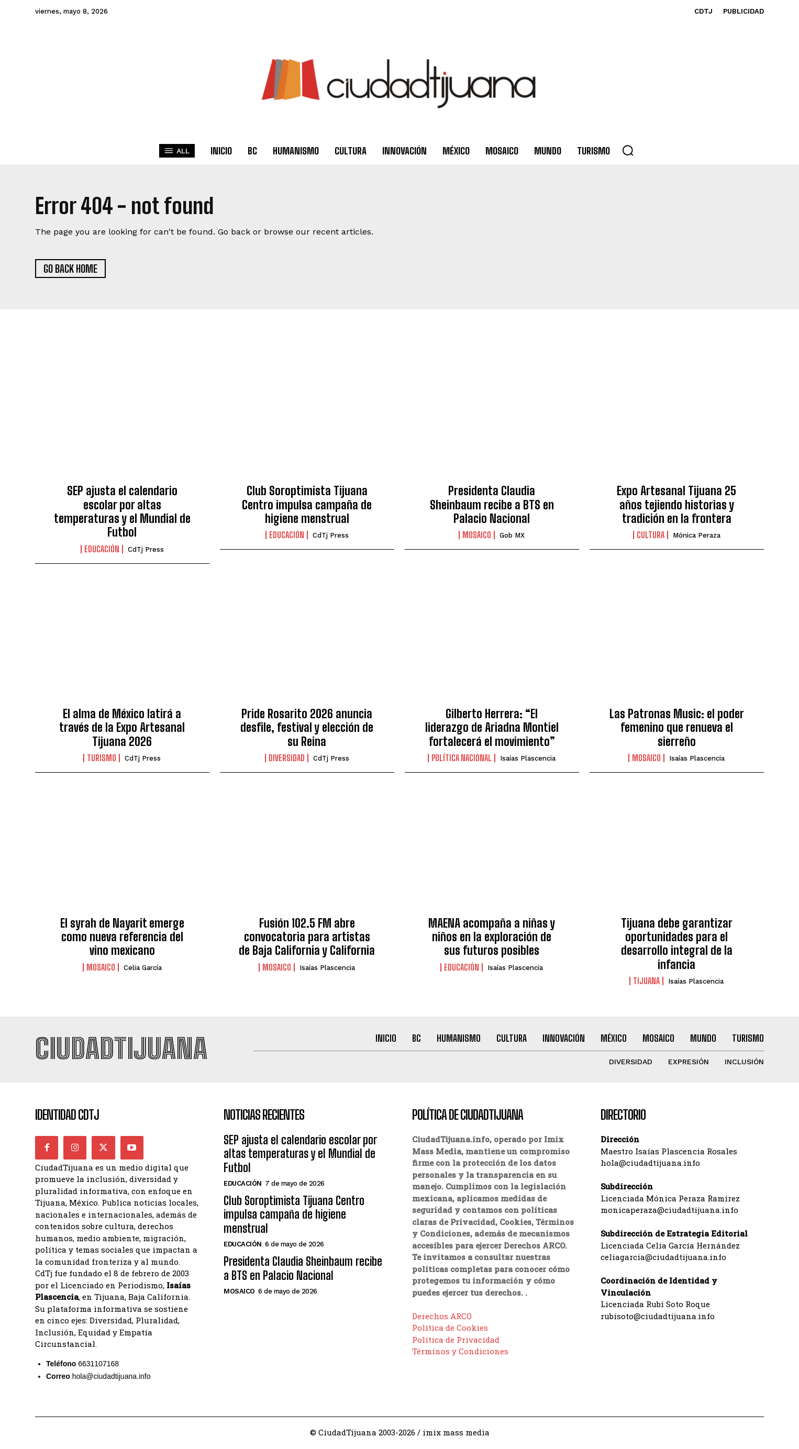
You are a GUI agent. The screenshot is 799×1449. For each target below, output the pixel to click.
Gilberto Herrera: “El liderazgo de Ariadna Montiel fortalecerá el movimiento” (492, 728)
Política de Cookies (450, 1328)
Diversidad (287, 759)
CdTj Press (146, 550)
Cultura (650, 536)
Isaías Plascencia (528, 759)
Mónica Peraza (696, 536)
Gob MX (512, 536)
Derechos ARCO (442, 1317)
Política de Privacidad (456, 1340)
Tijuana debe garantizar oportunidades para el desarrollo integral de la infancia (677, 944)
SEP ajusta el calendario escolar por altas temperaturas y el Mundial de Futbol (122, 512)
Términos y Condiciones (460, 1352)
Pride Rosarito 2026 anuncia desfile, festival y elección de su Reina (306, 728)
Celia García (143, 968)
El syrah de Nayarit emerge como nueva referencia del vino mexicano (122, 937)
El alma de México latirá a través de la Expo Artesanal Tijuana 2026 (122, 728)
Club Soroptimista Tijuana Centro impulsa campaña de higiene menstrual (307, 505)
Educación (101, 549)
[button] (627, 150)
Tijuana (646, 981)
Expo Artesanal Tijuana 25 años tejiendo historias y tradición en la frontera (676, 505)
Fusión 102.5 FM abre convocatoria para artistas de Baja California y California (307, 937)
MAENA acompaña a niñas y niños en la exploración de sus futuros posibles (491, 937)
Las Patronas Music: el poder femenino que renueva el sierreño (676, 728)
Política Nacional (461, 759)
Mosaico (476, 536)
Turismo (101, 759)
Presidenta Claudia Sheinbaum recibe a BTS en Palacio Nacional (492, 505)
